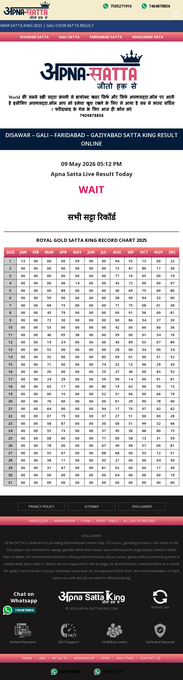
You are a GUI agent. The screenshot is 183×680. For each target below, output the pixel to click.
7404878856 (155, 6)
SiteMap (92, 506)
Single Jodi (38, 520)
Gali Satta (69, 36)
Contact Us (150, 658)
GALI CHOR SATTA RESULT (63, 25)
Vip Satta (59, 658)
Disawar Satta (34, 36)
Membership (64, 520)
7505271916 (117, 6)
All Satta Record (139, 520)
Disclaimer (142, 506)
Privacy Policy (41, 506)
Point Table (107, 520)
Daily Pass (125, 658)
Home (27, 658)
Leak (42, 658)
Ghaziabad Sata (147, 36)
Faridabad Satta (106, 36)
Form (85, 520)
